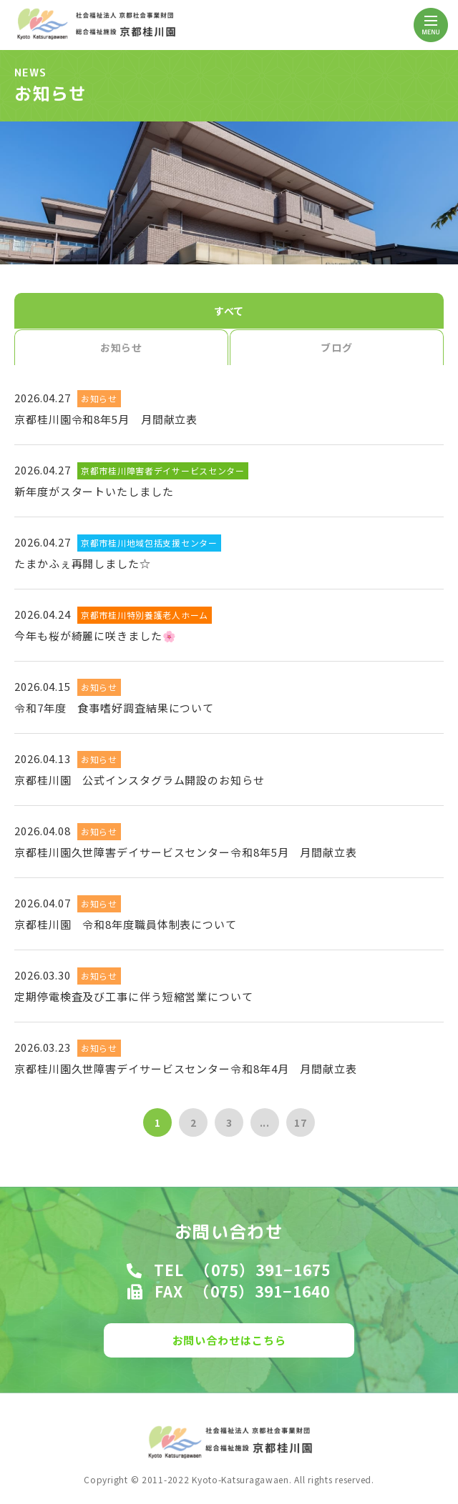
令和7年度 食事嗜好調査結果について (114, 707)
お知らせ (121, 347)
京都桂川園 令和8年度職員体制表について (125, 924)
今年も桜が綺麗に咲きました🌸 (95, 635)
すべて (229, 311)
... (265, 1122)
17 (300, 1122)
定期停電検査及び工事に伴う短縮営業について (133, 996)
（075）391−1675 (263, 1269)
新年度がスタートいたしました (94, 491)
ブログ (337, 347)
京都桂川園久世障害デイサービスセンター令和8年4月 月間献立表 (185, 1068)
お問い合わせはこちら (229, 1340)
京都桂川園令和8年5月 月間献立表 (106, 419)
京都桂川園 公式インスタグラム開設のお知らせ (139, 779)
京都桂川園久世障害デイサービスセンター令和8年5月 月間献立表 (185, 852)
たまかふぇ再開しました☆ (82, 563)
